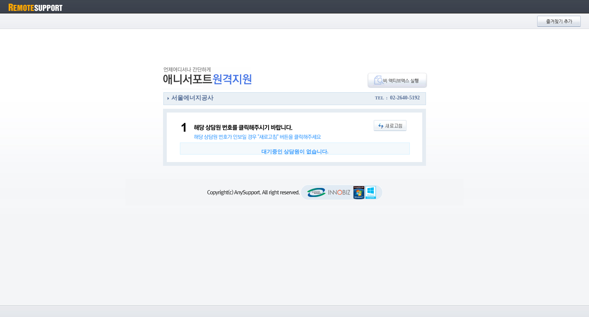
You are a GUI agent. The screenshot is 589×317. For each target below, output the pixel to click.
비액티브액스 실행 (397, 80)
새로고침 (390, 125)
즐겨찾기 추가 (559, 21)
